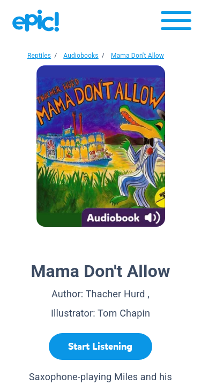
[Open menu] (176, 23)
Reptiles (39, 55)
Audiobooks (80, 55)
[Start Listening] (100, 346)
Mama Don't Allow (137, 55)
